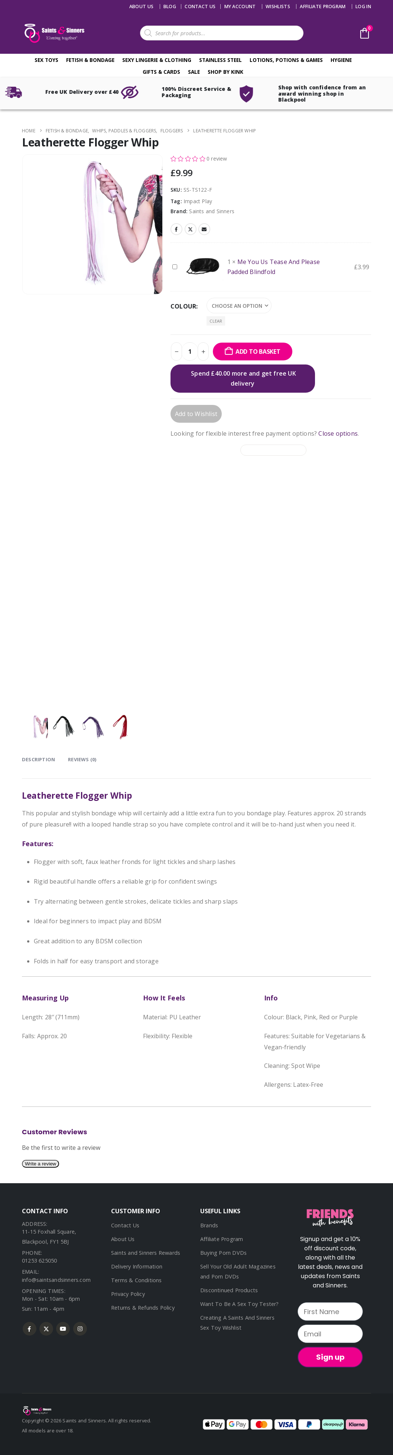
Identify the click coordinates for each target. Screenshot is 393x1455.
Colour (183, 306)
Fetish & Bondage (90, 59)
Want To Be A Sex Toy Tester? (239, 1303)
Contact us (200, 6)
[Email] (330, 1333)
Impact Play (197, 201)
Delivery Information (136, 1266)
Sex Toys (46, 59)
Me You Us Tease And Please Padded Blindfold (172, 262)
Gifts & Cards (161, 71)
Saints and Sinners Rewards (145, 1252)
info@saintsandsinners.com (56, 1279)
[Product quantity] (190, 351)
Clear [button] (216, 321)
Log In (363, 6)
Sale (194, 71)
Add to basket (258, 351)
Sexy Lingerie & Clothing (156, 59)
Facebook (176, 229)
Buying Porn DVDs (223, 1252)
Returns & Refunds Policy (143, 1307)
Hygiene (341, 59)
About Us (141, 6)
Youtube (63, 1329)
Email (204, 229)
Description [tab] (38, 759)
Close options (338, 433)
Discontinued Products (229, 1290)
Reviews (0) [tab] (82, 759)
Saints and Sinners (211, 211)
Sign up (330, 1357)
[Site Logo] (53, 33)
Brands (209, 1225)
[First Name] (330, 1311)
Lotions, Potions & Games (286, 59)
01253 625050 (39, 1260)
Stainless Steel (220, 59)
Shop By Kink (225, 71)
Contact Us (125, 1225)
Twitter (190, 229)
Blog (169, 6)
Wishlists (278, 6)
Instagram (80, 1329)
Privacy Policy (128, 1293)
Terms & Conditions (136, 1280)
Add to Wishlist (196, 414)
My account (240, 6)
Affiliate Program (322, 6)
